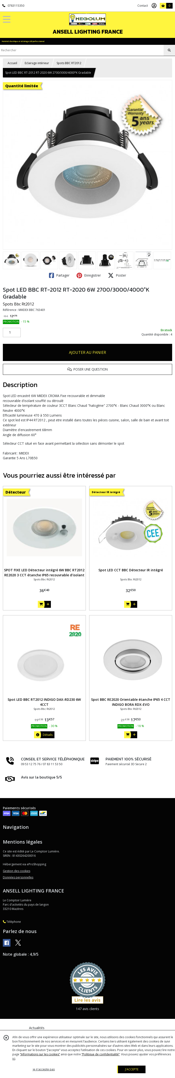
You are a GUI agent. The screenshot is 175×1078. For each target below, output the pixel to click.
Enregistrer (89, 275)
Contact (142, 6)
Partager (59, 275)
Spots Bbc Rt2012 (18, 304)
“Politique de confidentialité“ (101, 1054)
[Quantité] (12, 332)
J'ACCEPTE (131, 1069)
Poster (117, 275)
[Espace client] (154, 5)
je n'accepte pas (44, 1069)
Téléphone (12, 922)
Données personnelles (18, 877)
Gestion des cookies (16, 871)
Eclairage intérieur (37, 63)
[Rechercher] (169, 50)
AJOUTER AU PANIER (87, 352)
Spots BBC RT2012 (69, 63)
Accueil (12, 63)
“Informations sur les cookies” (40, 1054)
